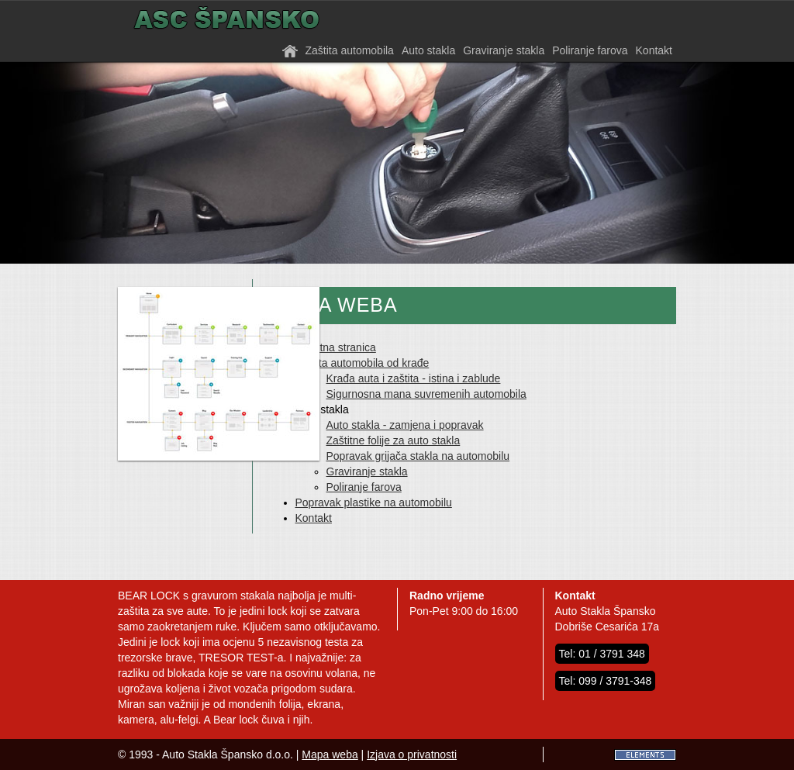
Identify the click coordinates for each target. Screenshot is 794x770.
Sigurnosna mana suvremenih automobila (426, 394)
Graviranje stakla (503, 50)
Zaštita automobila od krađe (362, 363)
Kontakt (654, 50)
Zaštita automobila (350, 50)
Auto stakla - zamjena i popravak (405, 425)
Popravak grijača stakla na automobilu (418, 456)
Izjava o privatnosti (412, 754)
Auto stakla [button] (428, 50)
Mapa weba (329, 754)
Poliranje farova (589, 50)
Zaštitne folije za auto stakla (393, 440)
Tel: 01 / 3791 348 (602, 653)
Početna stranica (335, 347)
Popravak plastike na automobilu (373, 502)
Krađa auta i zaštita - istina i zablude (413, 378)
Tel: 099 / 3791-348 (605, 681)
